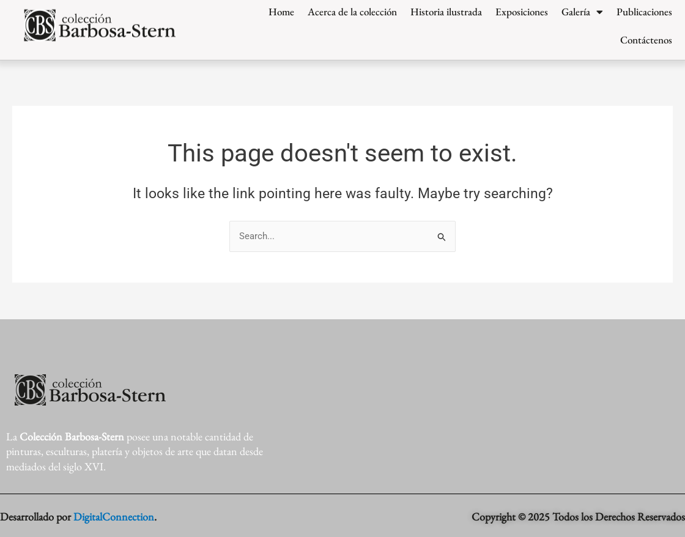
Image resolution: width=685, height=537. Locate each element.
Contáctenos (646, 32)
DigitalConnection (113, 516)
